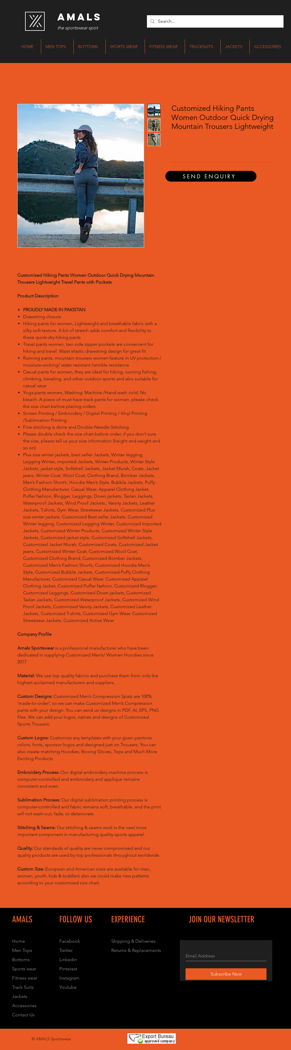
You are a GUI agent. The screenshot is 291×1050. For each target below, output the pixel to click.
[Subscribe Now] (226, 974)
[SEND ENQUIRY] (210, 176)
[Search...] (214, 21)
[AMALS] (79, 17)
